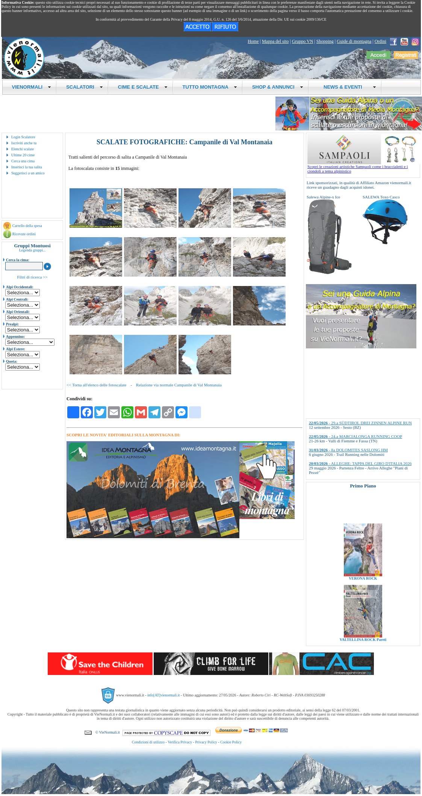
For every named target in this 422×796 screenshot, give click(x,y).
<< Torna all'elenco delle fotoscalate (96, 385)
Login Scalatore (23, 137)
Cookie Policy (231, 742)
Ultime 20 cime (23, 155)
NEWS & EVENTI (347, 87)
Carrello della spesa (27, 226)
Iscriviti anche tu (23, 143)
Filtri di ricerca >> (32, 277)
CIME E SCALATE (143, 87)
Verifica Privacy (180, 742)
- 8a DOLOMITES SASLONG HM (348, 450)
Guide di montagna (354, 41)
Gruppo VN (302, 41)
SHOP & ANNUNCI (277, 87)
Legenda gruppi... (32, 250)
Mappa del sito (275, 41)
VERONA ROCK (363, 586)
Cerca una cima (23, 161)
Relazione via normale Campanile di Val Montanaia (179, 385)
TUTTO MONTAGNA (210, 87)
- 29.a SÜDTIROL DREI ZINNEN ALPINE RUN (360, 423)
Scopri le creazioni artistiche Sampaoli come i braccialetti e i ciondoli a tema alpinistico (363, 166)
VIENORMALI (31, 87)
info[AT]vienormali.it (163, 695)
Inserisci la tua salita (26, 167)
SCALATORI (84, 87)
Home (253, 41)
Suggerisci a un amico (28, 173)
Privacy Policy (206, 742)
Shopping (325, 41)
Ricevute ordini (24, 234)
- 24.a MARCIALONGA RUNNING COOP (355, 436)
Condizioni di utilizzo (148, 742)
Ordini (380, 41)
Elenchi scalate (22, 149)
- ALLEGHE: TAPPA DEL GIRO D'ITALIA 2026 (360, 463)
